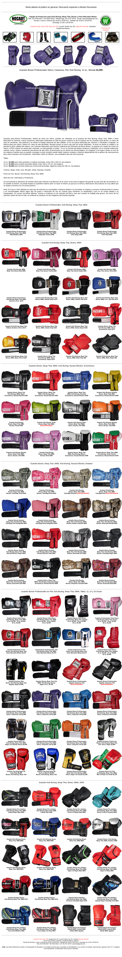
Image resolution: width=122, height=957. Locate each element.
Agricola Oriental (82, 26)
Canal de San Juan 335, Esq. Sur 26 (44, 26)
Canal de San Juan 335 (41, 939)
